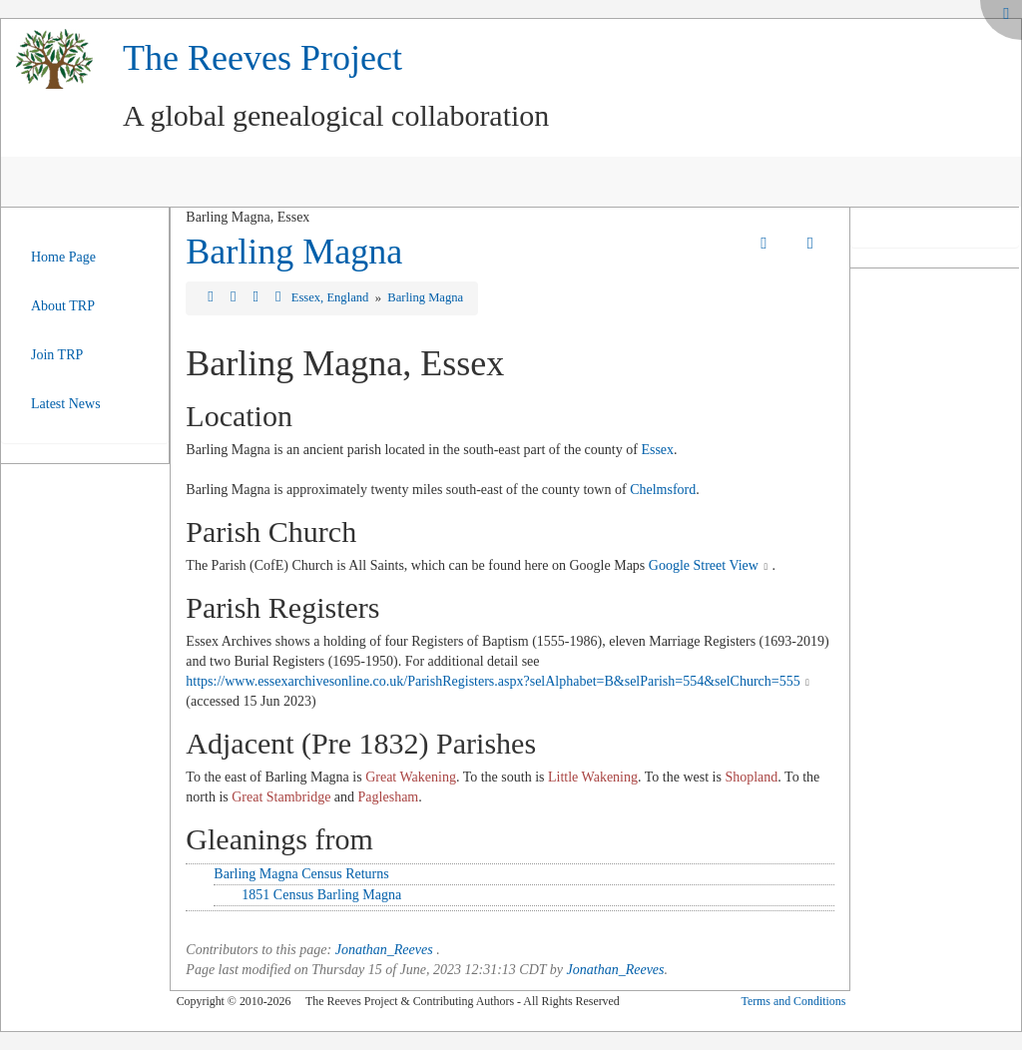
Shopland (751, 777)
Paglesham (388, 796)
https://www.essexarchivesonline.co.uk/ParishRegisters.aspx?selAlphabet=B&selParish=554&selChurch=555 (492, 681)
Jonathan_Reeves (384, 949)
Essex (657, 449)
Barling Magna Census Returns (301, 873)
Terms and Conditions (793, 1001)
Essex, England (331, 297)
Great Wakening (410, 777)
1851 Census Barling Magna (321, 894)
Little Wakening (593, 777)
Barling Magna (294, 251)
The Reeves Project (262, 58)
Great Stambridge (281, 796)
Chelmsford (663, 489)
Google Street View (704, 565)
